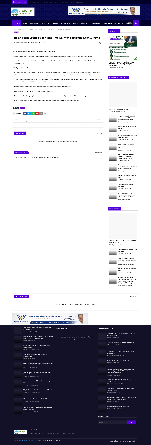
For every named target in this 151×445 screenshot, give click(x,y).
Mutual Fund (65, 23)
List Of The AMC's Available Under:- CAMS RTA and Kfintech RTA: (127, 146)
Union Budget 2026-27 (77, 2)
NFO (43, 23)
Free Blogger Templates (54, 440)
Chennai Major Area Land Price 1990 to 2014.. (127, 185)
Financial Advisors (64, 2)
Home (18, 23)
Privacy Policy (53, 2)
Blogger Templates (28, 440)
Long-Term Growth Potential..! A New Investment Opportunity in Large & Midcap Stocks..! (121, 63)
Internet (21, 29)
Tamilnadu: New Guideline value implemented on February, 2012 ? (37, 408)
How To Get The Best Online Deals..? (120, 109)
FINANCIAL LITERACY (34, 2)
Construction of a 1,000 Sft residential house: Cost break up (126, 260)
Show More (133, 296)
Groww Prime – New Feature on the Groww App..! (127, 136)
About (116, 441)
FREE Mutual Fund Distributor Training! (127, 127)
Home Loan (96, 23)
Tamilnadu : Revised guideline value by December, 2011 (35, 355)
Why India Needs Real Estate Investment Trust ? (37, 390)
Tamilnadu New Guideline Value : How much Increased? (36, 373)
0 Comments (98, 153)
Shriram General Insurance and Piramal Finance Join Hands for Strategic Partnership (127, 166)
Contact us (45, 2)
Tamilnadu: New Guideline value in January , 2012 (37, 382)
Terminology (34, 23)
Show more (99, 133)
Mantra (120, 23)
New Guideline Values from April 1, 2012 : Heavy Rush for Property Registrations (126, 156)
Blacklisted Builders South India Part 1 (35, 399)
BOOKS (55, 23)
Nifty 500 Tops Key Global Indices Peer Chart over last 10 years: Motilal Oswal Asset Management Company (127, 280)
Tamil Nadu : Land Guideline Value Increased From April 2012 (37, 328)
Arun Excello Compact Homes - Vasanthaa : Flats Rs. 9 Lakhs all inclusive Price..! (38, 364)
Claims (75, 23)
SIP (49, 23)
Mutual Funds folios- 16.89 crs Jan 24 (127, 176)
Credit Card (85, 23)
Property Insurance (109, 23)
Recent (24, 23)
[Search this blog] (112, 422)
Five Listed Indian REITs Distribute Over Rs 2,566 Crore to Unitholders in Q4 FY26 (127, 195)
